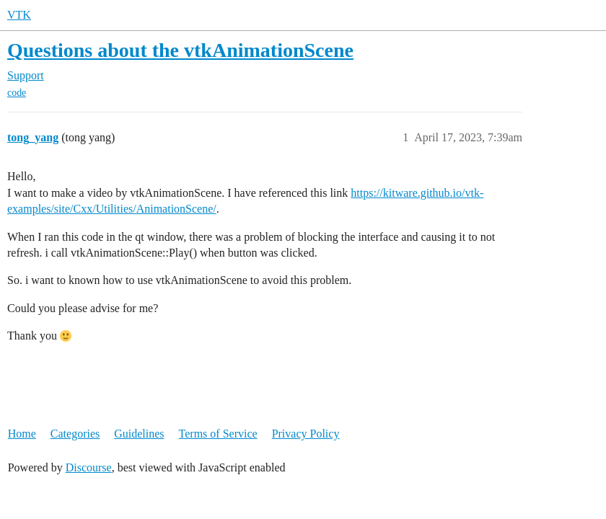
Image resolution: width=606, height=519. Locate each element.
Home (22, 433)
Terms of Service (218, 433)
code (16, 92)
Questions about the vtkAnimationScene (180, 50)
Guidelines (139, 433)
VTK (19, 15)
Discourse (89, 467)
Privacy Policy (306, 433)
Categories (75, 433)
